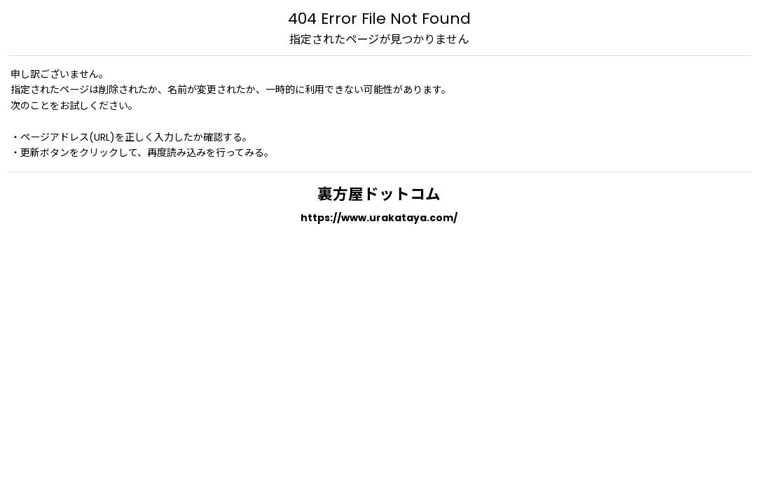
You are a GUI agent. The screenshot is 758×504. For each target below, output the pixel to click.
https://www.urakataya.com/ (379, 218)
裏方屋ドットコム (379, 194)
